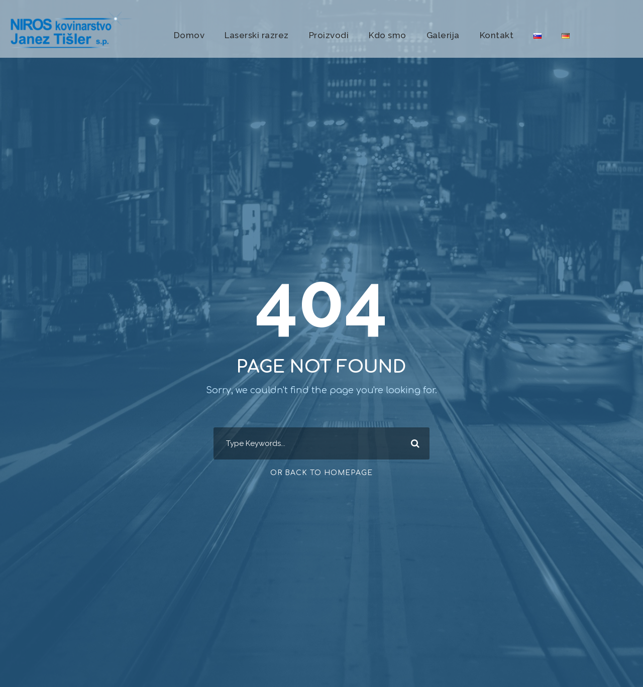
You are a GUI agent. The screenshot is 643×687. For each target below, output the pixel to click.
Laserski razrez (257, 35)
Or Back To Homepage (321, 473)
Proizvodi (329, 35)
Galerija (443, 35)
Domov (189, 35)
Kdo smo (387, 35)
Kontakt (497, 35)
